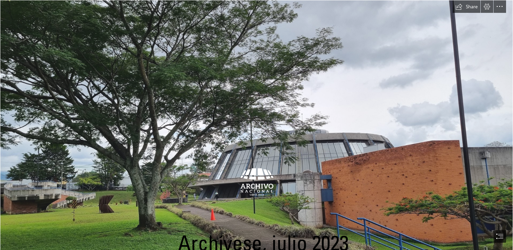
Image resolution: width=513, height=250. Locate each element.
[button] (466, 6)
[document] (256, 125)
